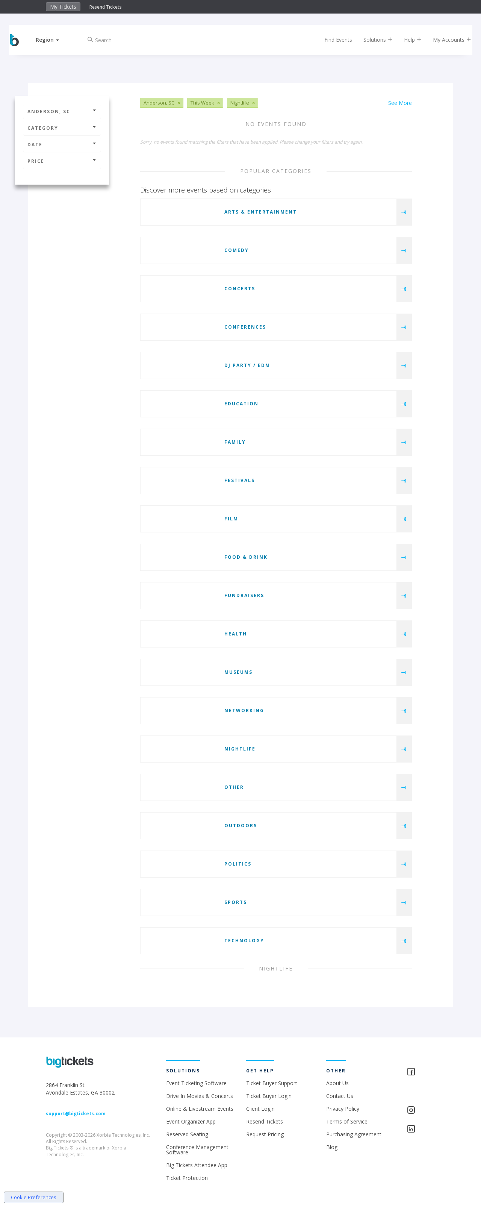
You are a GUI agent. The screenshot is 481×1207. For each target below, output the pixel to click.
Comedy (236, 250)
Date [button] (62, 144)
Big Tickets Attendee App (196, 1165)
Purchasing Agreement (353, 1134)
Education (241, 403)
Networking (244, 710)
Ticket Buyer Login (269, 1095)
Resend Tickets (105, 7)
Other (234, 787)
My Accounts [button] (446, 39)
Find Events (332, 39)
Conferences (245, 327)
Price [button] (62, 161)
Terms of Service (347, 1121)
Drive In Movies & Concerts (199, 1095)
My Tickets (63, 6)
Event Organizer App (191, 1121)
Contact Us (339, 1095)
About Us (337, 1083)
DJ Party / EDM (247, 365)
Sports (235, 902)
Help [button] (407, 39)
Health (235, 634)
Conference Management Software (197, 1149)
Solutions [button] (372, 39)
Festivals (239, 480)
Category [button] (62, 128)
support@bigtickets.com (76, 1113)
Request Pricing (265, 1134)
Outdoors (240, 825)
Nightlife (240, 749)
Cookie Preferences (33, 1197)
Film (231, 519)
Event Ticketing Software (196, 1083)
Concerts (239, 288)
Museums (238, 672)
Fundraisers (244, 595)
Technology (244, 940)
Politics (237, 864)
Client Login (260, 1108)
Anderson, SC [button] (62, 111)
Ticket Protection (187, 1177)
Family (235, 442)
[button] (53, 39)
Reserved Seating (187, 1134)
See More (400, 102)
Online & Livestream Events (199, 1108)
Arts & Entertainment (260, 212)
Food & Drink (246, 557)
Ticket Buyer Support (271, 1083)
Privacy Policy (342, 1108)
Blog (331, 1147)
